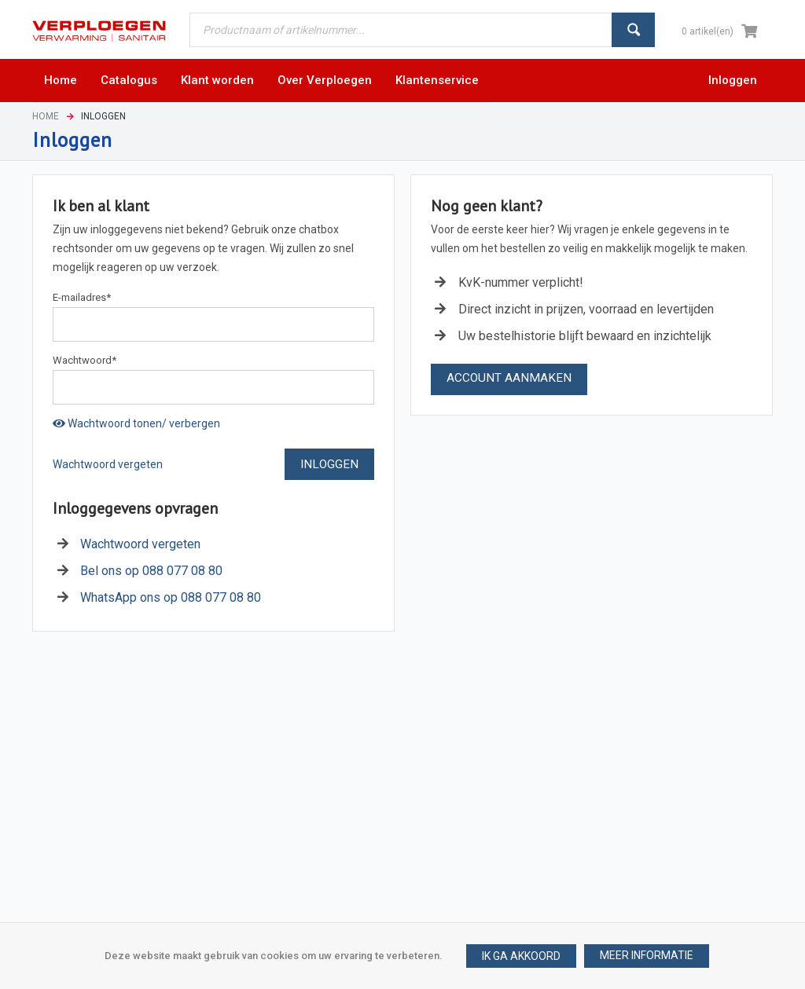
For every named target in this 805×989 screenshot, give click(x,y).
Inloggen (732, 80)
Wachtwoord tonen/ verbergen (136, 423)
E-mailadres (82, 297)
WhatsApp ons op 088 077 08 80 (170, 597)
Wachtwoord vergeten (108, 464)
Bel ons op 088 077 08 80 (151, 570)
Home (45, 116)
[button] (646, 956)
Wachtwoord (84, 360)
